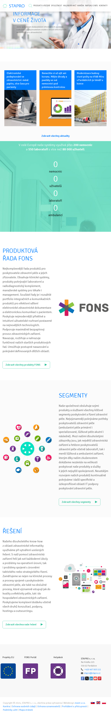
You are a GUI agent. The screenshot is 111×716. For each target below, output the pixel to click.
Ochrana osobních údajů (24, 706)
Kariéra (80, 5)
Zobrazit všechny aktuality (55, 135)
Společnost (56, 5)
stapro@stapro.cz (92, 673)
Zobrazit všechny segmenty (88, 502)
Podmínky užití (10, 709)
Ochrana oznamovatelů (48, 706)
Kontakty (103, 5)
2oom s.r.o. (80, 703)
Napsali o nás (91, 5)
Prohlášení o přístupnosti (74, 706)
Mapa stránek (26, 709)
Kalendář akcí (69, 5)
